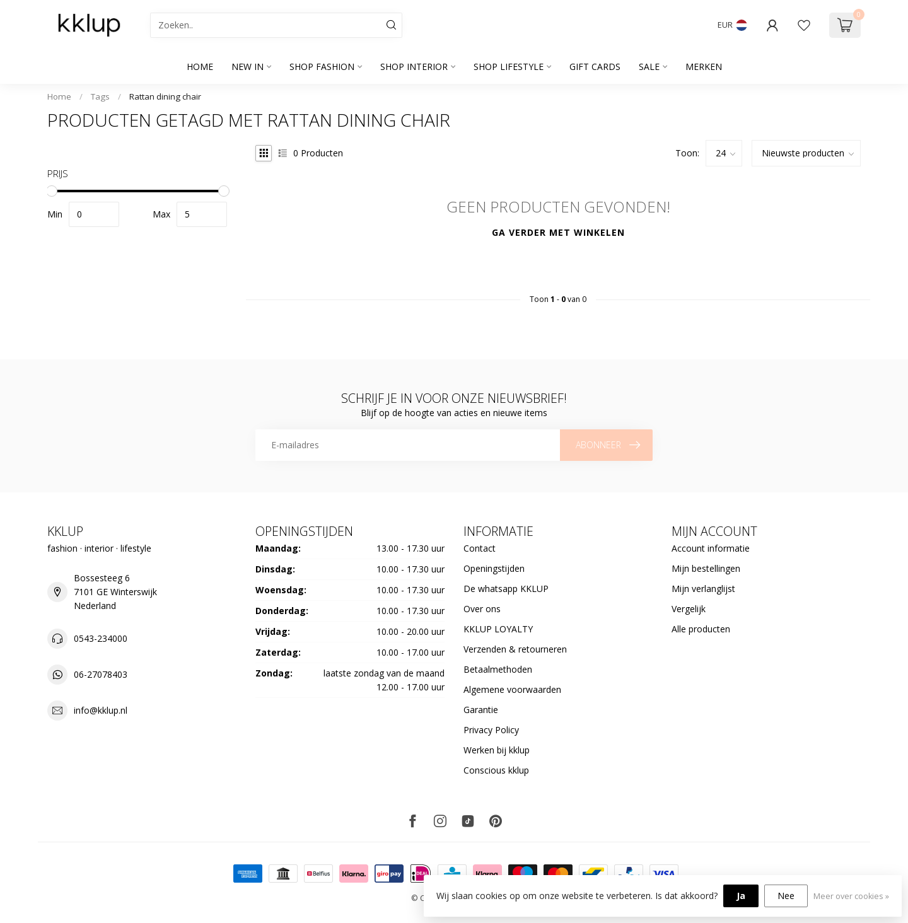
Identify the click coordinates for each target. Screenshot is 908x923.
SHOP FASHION (321, 67)
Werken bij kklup (496, 750)
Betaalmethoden (497, 669)
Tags (100, 96)
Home (200, 67)
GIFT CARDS (594, 67)
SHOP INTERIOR (414, 67)
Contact (479, 548)
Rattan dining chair (165, 96)
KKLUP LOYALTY (498, 629)
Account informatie (711, 548)
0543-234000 (100, 638)
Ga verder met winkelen (558, 232)
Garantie (480, 710)
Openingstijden (494, 568)
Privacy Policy (491, 730)
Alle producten (701, 629)
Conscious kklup (496, 770)
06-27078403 (100, 674)
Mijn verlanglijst (703, 589)
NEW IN (247, 67)
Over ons (482, 609)
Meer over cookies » (851, 896)
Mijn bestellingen (706, 568)
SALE (649, 67)
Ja (740, 896)
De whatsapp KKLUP (506, 589)
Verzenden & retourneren (515, 649)
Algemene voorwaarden (512, 689)
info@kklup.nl (100, 710)
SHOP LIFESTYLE (509, 67)
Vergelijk (689, 609)
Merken (703, 67)
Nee (785, 896)
